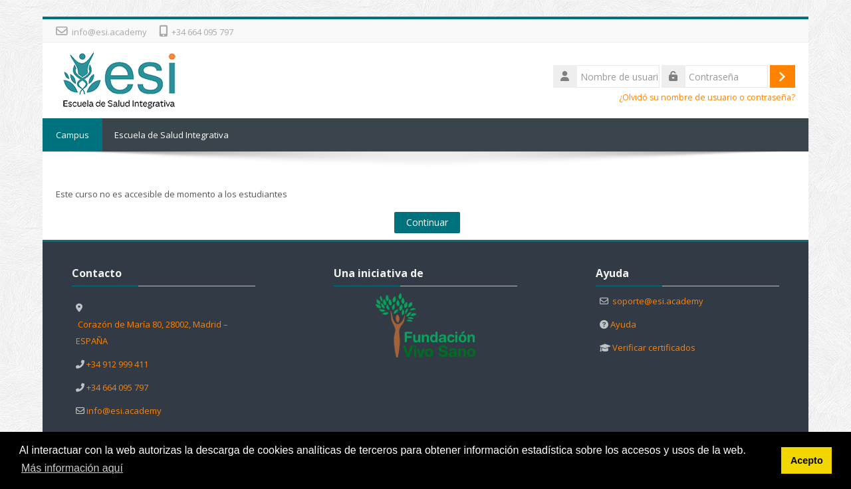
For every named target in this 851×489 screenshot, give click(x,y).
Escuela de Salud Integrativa (171, 135)
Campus (72, 135)
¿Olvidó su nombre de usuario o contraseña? (707, 97)
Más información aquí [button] (72, 468)
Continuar (427, 222)
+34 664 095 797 (202, 32)
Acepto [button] (806, 460)
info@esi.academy (109, 32)
